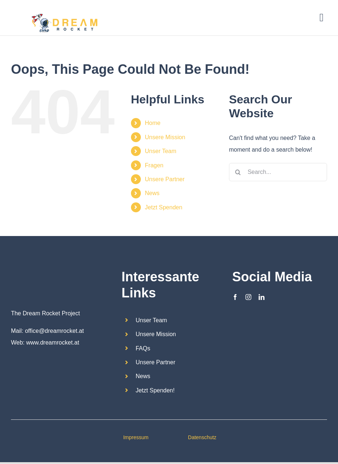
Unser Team (160, 151)
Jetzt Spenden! (155, 390)
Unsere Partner (165, 179)
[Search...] (278, 172)
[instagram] (248, 297)
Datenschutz (202, 437)
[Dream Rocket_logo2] (29, 268)
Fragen (154, 165)
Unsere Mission (165, 137)
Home (153, 123)
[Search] (238, 172)
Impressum (136, 437)
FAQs (143, 348)
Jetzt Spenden (163, 207)
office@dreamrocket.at (54, 331)
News (152, 193)
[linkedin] (261, 297)
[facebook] (235, 297)
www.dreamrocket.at (52, 342)
